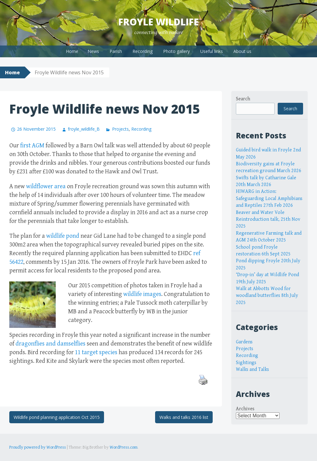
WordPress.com (123, 447)
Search (243, 99)
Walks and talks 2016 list (183, 417)
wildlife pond (62, 236)
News (93, 51)
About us (242, 51)
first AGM (32, 145)
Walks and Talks (252, 369)
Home (72, 51)
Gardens (244, 342)
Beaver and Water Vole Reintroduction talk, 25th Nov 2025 (268, 219)
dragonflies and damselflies (50, 343)
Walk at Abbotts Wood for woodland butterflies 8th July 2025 (267, 296)
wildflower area (46, 186)
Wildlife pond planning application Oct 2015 (57, 417)
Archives (245, 409)
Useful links (211, 51)
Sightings (246, 363)
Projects (120, 129)
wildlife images (142, 294)
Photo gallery (176, 51)
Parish (116, 51)
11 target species (96, 352)
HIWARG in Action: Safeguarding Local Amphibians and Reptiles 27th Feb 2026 (269, 198)
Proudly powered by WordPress (37, 447)
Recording (142, 51)
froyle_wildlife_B (84, 129)
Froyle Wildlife (158, 21)
